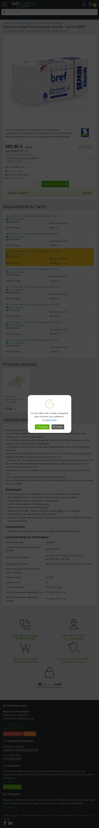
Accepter (42, 426)
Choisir (58, 426)
